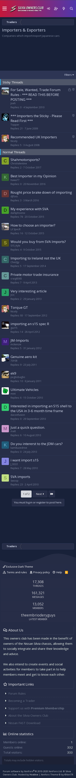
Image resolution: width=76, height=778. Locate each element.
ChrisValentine (19, 163)
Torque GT (19, 307)
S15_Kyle (15, 245)
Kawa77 (15, 180)
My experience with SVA (29, 209)
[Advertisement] (38, 54)
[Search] (71, 8)
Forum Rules (17, 693)
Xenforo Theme (57, 774)
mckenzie (16, 344)
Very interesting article (29, 291)
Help (59, 572)
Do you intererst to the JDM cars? (37, 443)
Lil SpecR (15, 229)
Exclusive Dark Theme (18, 566)
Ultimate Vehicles (25, 389)
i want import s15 (25, 460)
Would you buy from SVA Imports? (38, 241)
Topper (15, 124)
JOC (13, 295)
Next (40, 494)
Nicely (14, 141)
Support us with (36, 708)
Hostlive (34, 774)
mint (13, 393)
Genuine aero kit (24, 356)
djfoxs (14, 196)
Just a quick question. (28, 427)
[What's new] (63, 8)
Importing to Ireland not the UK (36, 258)
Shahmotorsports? (25, 159)
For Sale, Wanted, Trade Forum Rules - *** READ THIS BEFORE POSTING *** (35, 94)
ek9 (13, 373)
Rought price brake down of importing (41, 192)
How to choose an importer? (33, 225)
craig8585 (16, 278)
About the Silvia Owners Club (28, 715)
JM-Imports (20, 340)
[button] (4, 8)
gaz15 (14, 328)
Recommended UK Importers (34, 137)
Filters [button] (68, 75)
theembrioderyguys (38, 615)
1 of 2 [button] (26, 494)
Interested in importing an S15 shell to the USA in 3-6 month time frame (41, 408)
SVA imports (20, 476)
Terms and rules (17, 572)
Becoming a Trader (21, 701)
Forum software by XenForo (32, 771)
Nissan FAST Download (24, 723)
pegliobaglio (18, 377)
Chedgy (15, 262)
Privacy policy (41, 572)
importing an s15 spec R (30, 323)
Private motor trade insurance (35, 274)
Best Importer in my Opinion (33, 176)
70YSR (14, 360)
